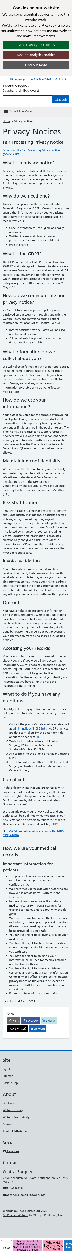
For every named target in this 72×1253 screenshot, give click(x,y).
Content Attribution (16, 1131)
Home (6, 121)
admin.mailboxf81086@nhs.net (32, 728)
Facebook (11, 1151)
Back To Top (10, 1083)
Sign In (7, 1069)
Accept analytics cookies (36, 45)
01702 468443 (40, 79)
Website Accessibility (16, 1117)
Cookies (8, 1124)
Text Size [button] (62, 79)
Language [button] (18, 79)
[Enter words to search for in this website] (27, 99)
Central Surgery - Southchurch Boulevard (21, 88)
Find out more (36, 65)
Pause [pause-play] (6, 1247)
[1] (37, 737)
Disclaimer (9, 1103)
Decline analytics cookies (36, 55)
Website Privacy (13, 1110)
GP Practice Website (15, 1215)
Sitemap (8, 1076)
